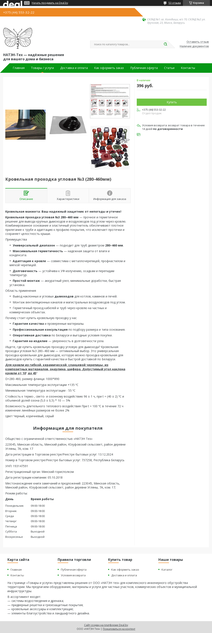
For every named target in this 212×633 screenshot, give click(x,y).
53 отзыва (175, 3)
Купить (172, 102)
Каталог (167, 569)
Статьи (169, 67)
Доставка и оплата (74, 67)
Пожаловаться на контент (119, 629)
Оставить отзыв (198, 41)
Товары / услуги (42, 67)
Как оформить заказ (109, 67)
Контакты (188, 67)
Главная (19, 67)
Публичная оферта (144, 67)
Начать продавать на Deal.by (50, 2)
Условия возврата (73, 575)
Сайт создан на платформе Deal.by (106, 625)
